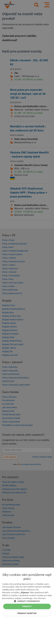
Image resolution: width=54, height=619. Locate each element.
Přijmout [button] (27, 606)
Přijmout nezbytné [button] (27, 613)
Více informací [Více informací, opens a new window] (40, 598)
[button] (27, 601)
